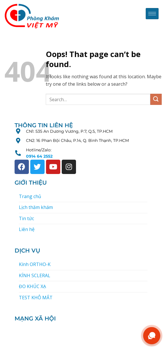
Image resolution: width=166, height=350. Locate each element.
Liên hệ (27, 229)
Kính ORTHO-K (35, 264)
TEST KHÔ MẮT (36, 297)
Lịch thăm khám (36, 207)
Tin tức (26, 218)
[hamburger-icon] (152, 13)
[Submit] (156, 99)
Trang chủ (30, 196)
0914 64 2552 (39, 156)
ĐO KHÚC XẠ (32, 286)
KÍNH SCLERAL (34, 275)
